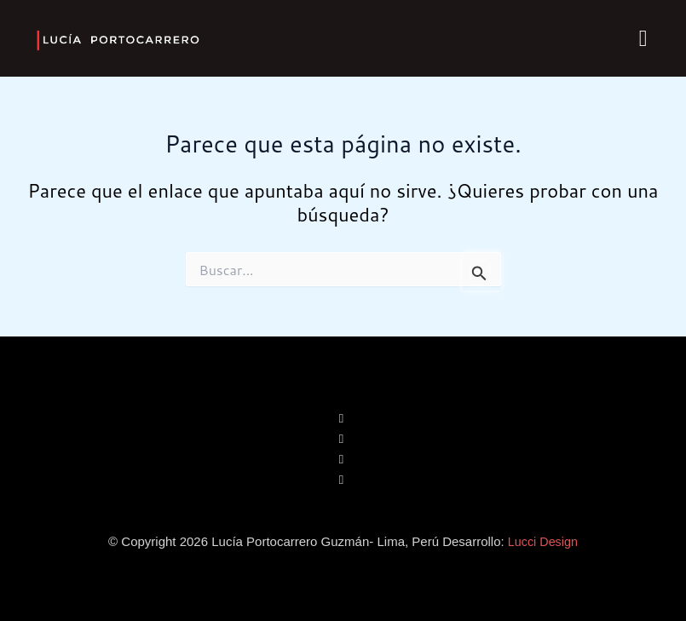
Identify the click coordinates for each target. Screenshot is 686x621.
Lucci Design (542, 541)
